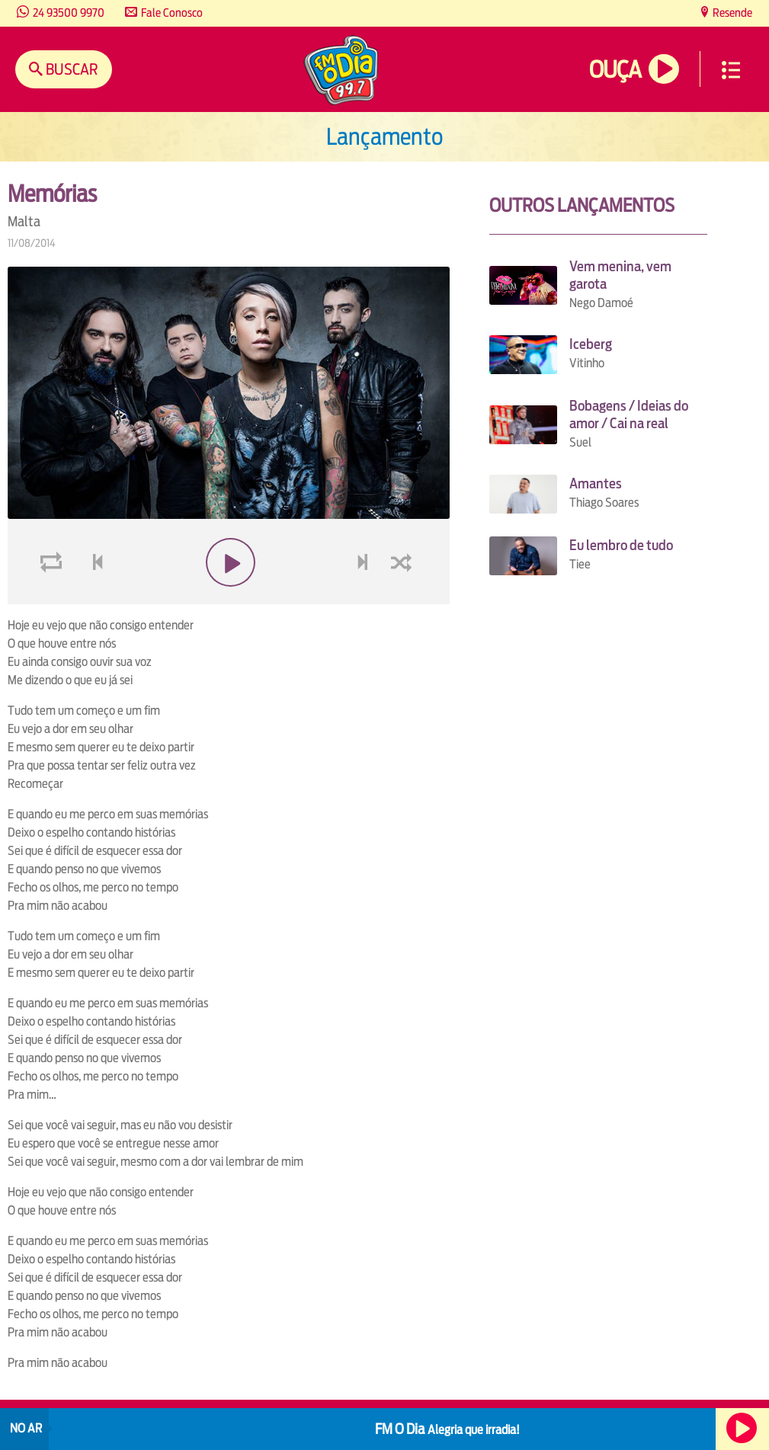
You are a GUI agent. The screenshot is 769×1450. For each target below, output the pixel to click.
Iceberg (590, 344)
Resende (731, 12)
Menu (731, 70)
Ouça (615, 69)
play (229, 598)
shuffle (404, 598)
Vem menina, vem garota (620, 275)
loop (53, 598)
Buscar (70, 69)
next (365, 598)
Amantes (595, 483)
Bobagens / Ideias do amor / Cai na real (628, 414)
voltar (93, 598)
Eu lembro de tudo (621, 545)
